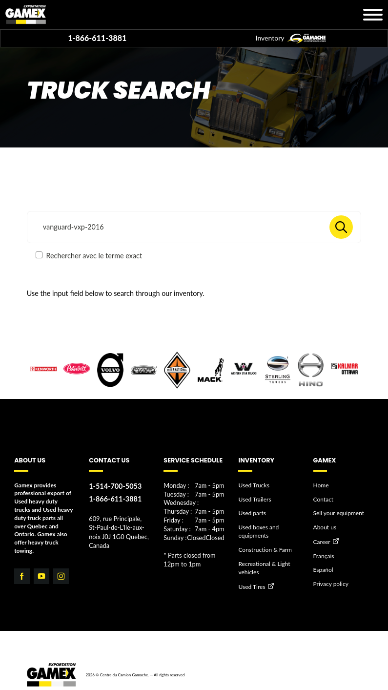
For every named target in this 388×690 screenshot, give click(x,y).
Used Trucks (253, 485)
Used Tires (251, 586)
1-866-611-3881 (97, 37)
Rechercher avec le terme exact (89, 255)
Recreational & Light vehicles (264, 567)
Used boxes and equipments (258, 531)
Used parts (251, 513)
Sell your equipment (338, 513)
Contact (323, 498)
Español (323, 569)
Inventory (291, 38)
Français (323, 555)
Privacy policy (330, 583)
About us (325, 527)
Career (321, 541)
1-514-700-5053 (115, 486)
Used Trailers (254, 498)
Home (321, 485)
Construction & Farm (264, 549)
